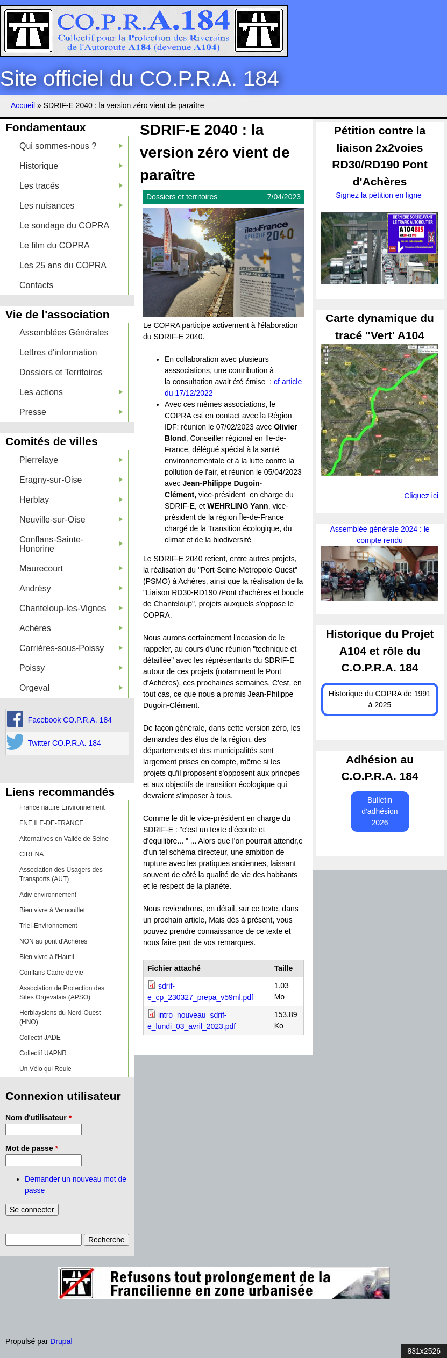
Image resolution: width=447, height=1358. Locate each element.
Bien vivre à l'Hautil (46, 957)
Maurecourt (71, 568)
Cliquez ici (421, 495)
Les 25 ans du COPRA (63, 265)
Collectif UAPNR (43, 1053)
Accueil (23, 105)
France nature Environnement (62, 807)
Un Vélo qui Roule (45, 1069)
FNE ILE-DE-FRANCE (51, 823)
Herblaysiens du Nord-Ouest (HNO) (60, 1017)
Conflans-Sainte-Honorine (71, 544)
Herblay (71, 499)
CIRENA (31, 854)
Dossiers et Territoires (60, 372)
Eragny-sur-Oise (71, 479)
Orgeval (71, 687)
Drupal (61, 1341)
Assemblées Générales (63, 332)
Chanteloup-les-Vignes (71, 608)
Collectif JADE (40, 1037)
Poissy (71, 668)
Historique (71, 165)
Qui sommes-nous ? (71, 146)
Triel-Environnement (48, 926)
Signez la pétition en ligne (379, 195)
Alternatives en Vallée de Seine (64, 838)
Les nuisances (71, 205)
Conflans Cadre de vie (51, 972)
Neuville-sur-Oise (71, 519)
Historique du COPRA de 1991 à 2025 (380, 699)
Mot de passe (31, 1148)
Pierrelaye (71, 459)
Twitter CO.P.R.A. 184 (64, 743)
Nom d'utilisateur (38, 1117)
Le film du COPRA (54, 245)
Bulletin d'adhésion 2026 (379, 811)
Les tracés (71, 185)
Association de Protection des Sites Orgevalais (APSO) (61, 992)
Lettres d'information (58, 352)
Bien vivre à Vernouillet (52, 910)
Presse (71, 412)
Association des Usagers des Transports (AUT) (61, 874)
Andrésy (71, 588)
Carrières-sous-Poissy (71, 648)
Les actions (71, 392)
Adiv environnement (47, 894)
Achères (71, 628)
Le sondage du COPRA (64, 225)
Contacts (36, 285)
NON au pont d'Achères (53, 941)
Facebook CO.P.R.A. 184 (70, 720)
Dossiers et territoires (181, 196)
